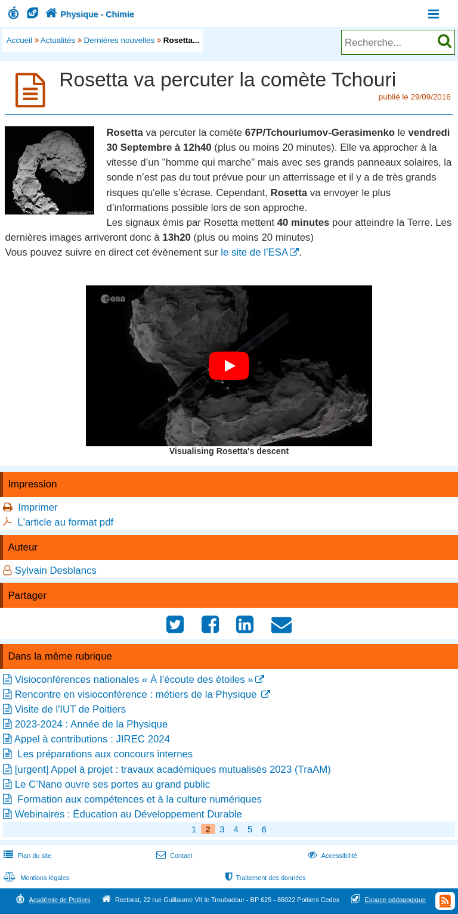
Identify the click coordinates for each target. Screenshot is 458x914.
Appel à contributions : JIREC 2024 (92, 739)
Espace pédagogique (395, 899)
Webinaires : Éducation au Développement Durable (128, 814)
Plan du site (26, 855)
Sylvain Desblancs (56, 570)
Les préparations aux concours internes (104, 754)
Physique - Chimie (88, 14)
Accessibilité (331, 855)
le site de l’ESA (254, 252)
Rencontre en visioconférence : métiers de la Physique (137, 694)
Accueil (19, 40)
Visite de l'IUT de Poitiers (70, 709)
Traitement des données (264, 877)
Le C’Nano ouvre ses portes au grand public (112, 784)
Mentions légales (35, 877)
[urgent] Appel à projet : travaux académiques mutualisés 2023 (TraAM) (173, 769)
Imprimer (37, 507)
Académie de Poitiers (59, 899)
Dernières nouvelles (119, 40)
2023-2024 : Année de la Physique (91, 724)
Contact (173, 855)
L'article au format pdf (65, 522)
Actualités (58, 40)
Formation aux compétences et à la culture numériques (138, 799)
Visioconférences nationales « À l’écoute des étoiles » (134, 679)
